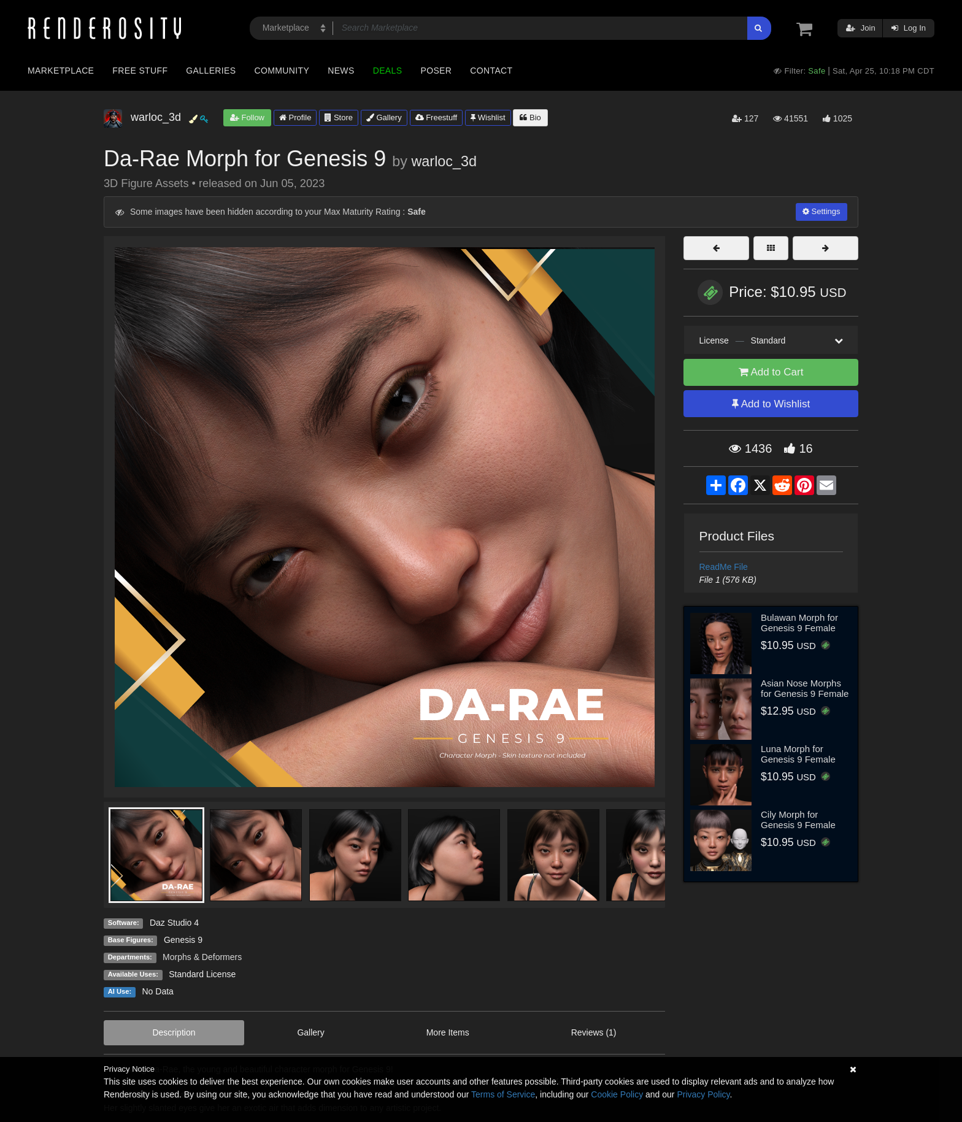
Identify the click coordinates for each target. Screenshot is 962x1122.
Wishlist (488, 117)
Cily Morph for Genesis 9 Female (798, 819)
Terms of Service (503, 1094)
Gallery (384, 117)
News (341, 70)
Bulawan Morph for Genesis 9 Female (799, 622)
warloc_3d (444, 161)
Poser (436, 70)
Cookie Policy (617, 1094)
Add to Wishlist (771, 404)
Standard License (202, 974)
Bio (530, 117)
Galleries (211, 70)
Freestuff (436, 117)
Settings (821, 211)
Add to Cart (771, 372)
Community (282, 70)
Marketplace (61, 70)
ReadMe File (723, 567)
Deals (387, 70)
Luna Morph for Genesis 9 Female (798, 754)
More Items (447, 1032)
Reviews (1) (594, 1032)
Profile (295, 117)
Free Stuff (139, 70)
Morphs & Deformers (202, 957)
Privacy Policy (703, 1094)
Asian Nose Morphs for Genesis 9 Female (804, 688)
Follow (247, 117)
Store (339, 117)
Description (173, 1032)
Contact (491, 70)
